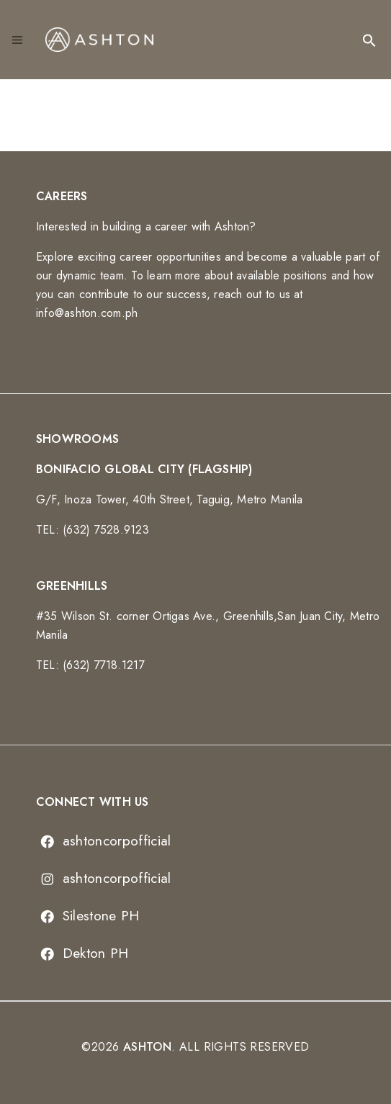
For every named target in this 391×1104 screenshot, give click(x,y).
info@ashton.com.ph (87, 313)
